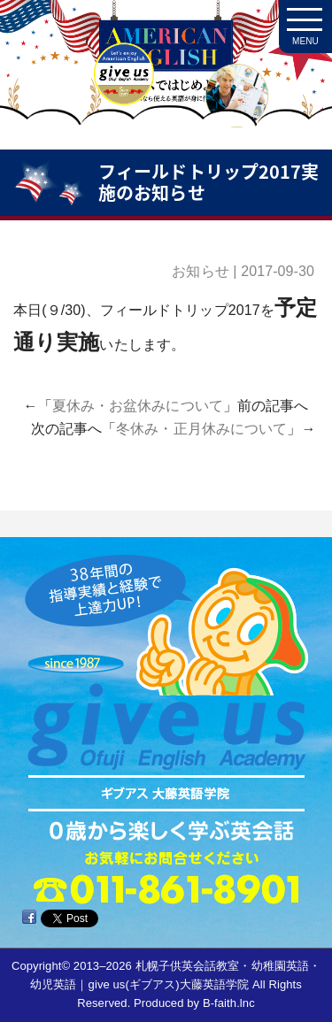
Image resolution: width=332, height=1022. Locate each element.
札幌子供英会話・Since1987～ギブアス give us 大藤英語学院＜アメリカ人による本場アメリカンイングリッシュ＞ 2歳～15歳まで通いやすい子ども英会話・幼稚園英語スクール (166, 79)
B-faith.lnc (229, 1003)
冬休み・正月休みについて (201, 428)
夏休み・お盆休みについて (137, 405)
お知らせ (200, 271)
